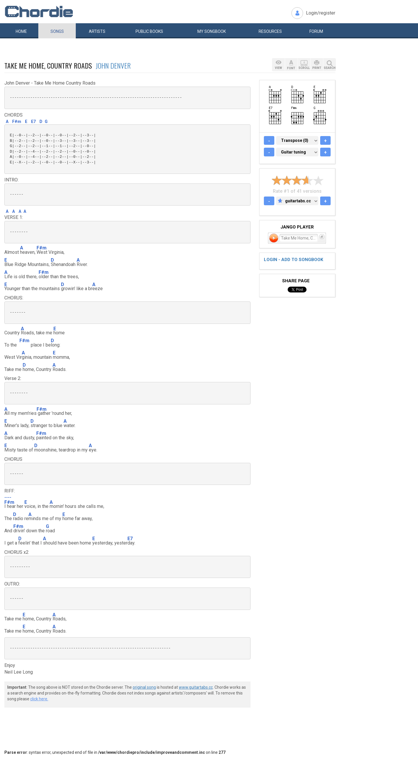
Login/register (320, 13)
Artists (97, 31)
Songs (57, 31)
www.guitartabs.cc (196, 687)
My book (211, 31)
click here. (39, 699)
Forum (316, 31)
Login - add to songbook (293, 259)
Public (149, 31)
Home (21, 31)
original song (144, 687)
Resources (270, 31)
